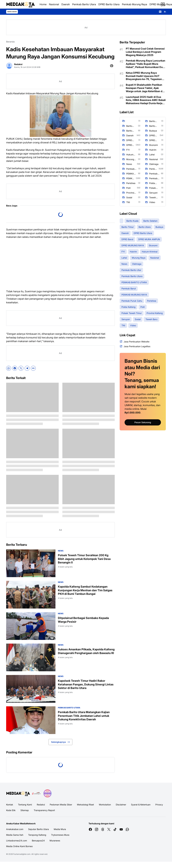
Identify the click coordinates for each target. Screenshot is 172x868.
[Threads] (103, 829)
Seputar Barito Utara (38, 829)
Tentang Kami (25, 804)
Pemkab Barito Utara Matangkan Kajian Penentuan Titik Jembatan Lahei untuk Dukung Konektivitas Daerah (84, 715)
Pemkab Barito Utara (84, 4)
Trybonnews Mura (60, 835)
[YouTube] (121, 829)
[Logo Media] (18, 793)
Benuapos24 (38, 840)
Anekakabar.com (14, 829)
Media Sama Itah (14, 835)
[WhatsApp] (8, 368)
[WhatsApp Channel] (127, 829)
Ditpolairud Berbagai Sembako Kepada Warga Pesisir (83, 619)
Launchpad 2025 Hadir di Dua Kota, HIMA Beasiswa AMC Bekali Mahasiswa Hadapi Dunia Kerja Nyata (146, 100)
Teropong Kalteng (37, 835)
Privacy (159, 804)
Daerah (65, 4)
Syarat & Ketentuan (140, 804)
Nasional (54, 4)
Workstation (105, 804)
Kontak (9, 804)
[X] (20, 368)
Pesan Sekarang (142, 422)
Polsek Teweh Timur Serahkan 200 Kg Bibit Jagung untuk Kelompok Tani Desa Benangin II (84, 559)
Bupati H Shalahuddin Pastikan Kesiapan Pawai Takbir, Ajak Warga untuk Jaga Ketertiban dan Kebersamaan (145, 88)
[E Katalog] (36, 793)
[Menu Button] (163, 4)
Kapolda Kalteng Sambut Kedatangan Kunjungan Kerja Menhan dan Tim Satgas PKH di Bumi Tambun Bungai (85, 590)
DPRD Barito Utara (108, 4)
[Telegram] (27, 368)
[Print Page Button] (112, 66)
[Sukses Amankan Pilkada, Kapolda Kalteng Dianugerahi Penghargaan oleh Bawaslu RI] (30, 657)
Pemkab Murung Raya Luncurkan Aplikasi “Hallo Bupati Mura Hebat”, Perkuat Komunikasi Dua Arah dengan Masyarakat (145, 64)
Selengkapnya (60, 742)
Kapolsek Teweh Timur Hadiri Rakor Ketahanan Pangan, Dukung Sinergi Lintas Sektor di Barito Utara (85, 684)
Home (43, 4)
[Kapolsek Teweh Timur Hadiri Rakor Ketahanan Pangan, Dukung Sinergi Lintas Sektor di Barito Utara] (30, 689)
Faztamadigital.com (21, 854)
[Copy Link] (33, 368)
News (60, 551)
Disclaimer (121, 804)
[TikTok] (115, 829)
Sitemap (24, 810)
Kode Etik (11, 810)
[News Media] (47, 793)
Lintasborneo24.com (16, 840)
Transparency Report (44, 810)
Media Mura (60, 829)
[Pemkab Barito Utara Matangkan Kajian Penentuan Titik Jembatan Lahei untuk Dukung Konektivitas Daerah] (30, 720)
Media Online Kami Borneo (19, 846)
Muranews (55, 840)
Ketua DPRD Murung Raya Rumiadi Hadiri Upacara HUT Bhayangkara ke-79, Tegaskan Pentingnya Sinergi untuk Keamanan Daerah (144, 76)
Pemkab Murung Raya (134, 4)
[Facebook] (14, 368)
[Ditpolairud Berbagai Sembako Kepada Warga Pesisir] (30, 626)
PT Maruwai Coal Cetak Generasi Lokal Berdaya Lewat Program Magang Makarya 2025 (145, 52)
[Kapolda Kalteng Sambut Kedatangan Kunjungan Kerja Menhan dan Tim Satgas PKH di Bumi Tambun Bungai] (30, 595)
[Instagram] (96, 829)
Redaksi (41, 804)
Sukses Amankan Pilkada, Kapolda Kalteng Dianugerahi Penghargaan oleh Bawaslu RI (86, 651)
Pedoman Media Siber (61, 804)
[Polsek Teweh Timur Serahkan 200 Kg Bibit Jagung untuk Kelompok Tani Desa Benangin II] (30, 563)
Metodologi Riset (85, 804)
